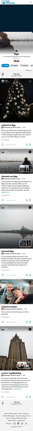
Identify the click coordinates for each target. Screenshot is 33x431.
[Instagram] (14, 424)
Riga (16, 53)
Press (28, 416)
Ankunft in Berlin (9, 307)
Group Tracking (21, 416)
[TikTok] (22, 424)
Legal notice (21, 420)
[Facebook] (18, 424)
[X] (26, 424)
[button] (30, 2)
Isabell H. (7, 82)
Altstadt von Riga (9, 176)
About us (26, 413)
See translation (5, 140)
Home (20, 413)
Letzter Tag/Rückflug (11, 373)
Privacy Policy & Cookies (19, 418)
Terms (8, 418)
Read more (16, 58)
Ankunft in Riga (8, 125)
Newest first (28, 70)
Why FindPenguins (9, 416)
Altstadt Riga (7, 251)
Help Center (12, 420)
